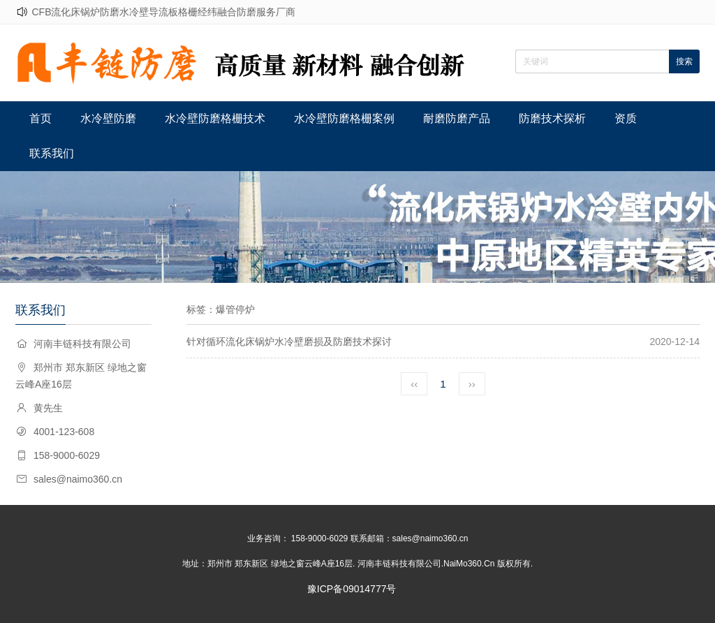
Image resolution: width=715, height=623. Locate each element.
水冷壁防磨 (108, 118)
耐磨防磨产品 (456, 118)
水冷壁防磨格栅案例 (344, 118)
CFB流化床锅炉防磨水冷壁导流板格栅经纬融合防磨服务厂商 (163, 11)
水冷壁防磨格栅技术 (215, 118)
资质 (625, 118)
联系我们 (51, 153)
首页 (40, 118)
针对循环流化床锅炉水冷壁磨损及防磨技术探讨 (289, 341)
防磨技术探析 (552, 118)
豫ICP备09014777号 (352, 588)
